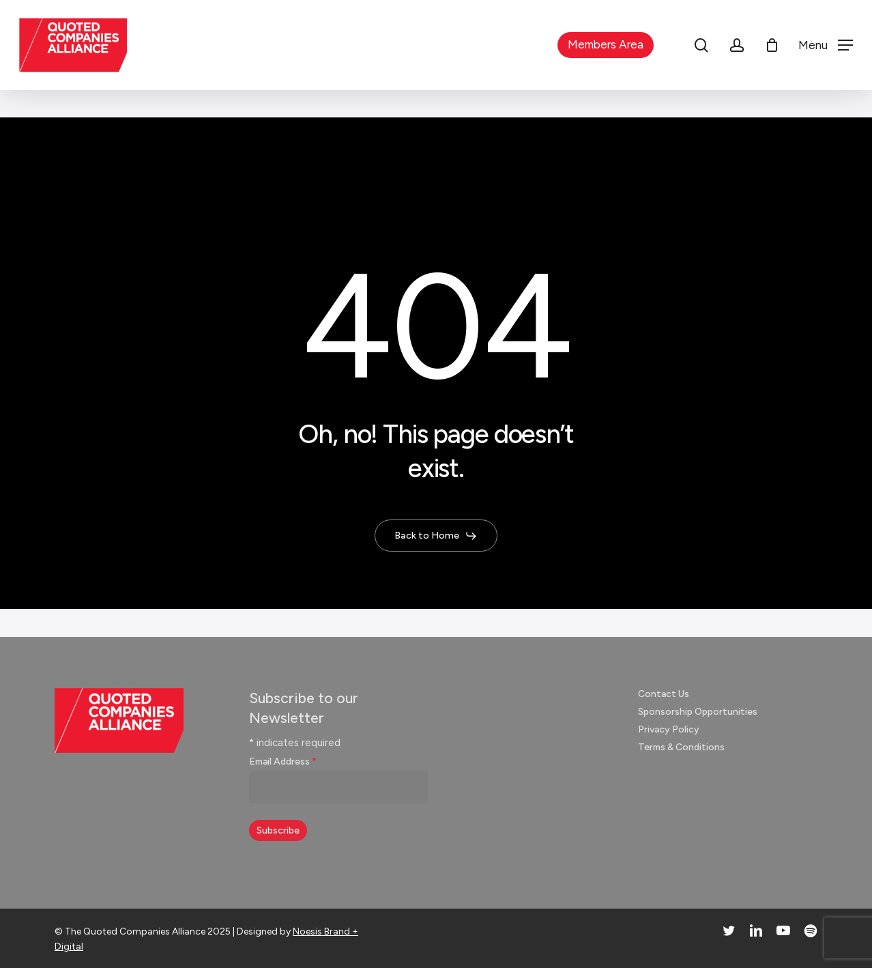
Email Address (283, 761)
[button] (825, 45)
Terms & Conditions (681, 747)
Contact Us (663, 694)
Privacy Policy (668, 729)
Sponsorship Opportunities (697, 711)
